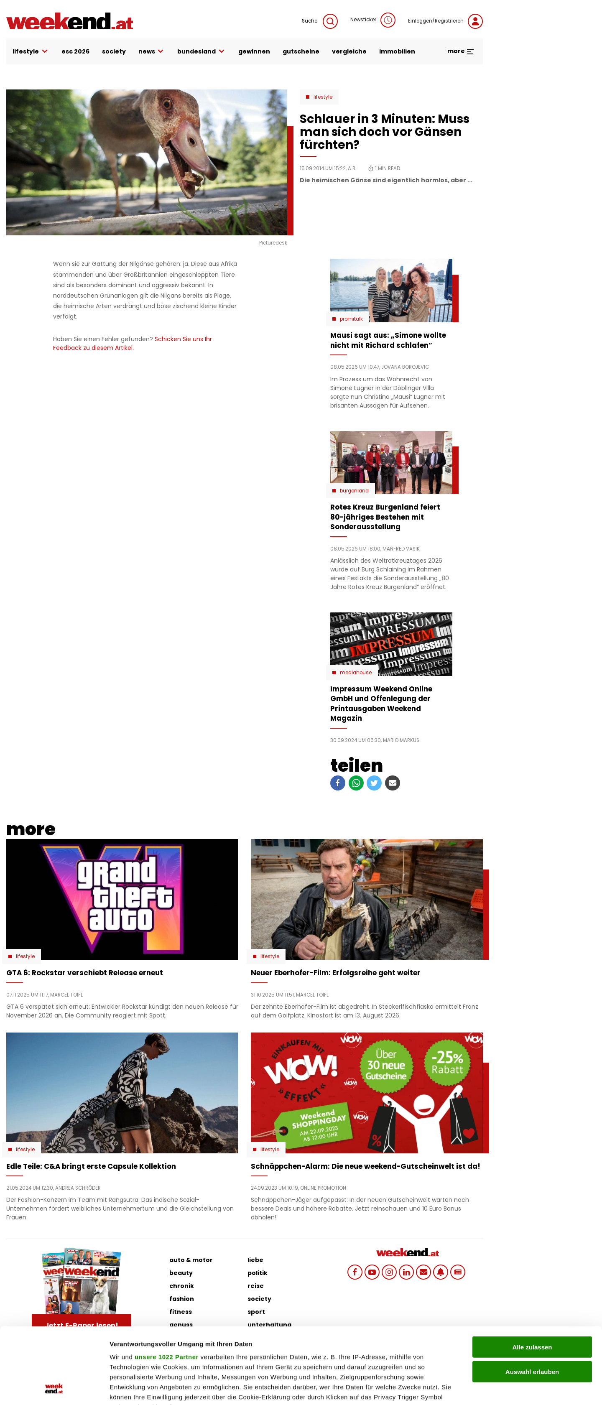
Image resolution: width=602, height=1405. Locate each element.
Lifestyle (323, 97)
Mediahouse (356, 672)
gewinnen (254, 51)
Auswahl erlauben (532, 1300)
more (460, 51)
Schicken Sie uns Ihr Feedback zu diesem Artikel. (132, 343)
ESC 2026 (75, 51)
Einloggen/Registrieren (445, 21)
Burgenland (354, 490)
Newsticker (372, 20)
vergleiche (349, 51)
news (151, 51)
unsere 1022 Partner (167, 1285)
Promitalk (351, 319)
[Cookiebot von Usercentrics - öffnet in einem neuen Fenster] (54, 1388)
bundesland (201, 51)
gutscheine (301, 51)
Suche (320, 21)
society (114, 51)
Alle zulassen (532, 1276)
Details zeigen (444, 1388)
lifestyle (31, 51)
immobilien (397, 51)
